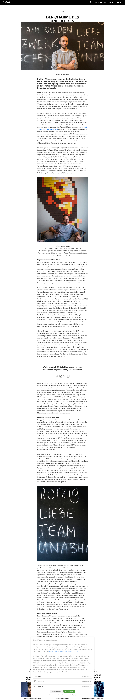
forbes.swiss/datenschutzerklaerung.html (63, 651)
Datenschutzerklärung (55, 695)
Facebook (60, 376)
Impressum (65, 695)
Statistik (40, 681)
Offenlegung (72, 695)
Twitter (57, 376)
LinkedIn (68, 376)
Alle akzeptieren (69, 691)
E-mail (64, 376)
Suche (90, 2)
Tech (62, 11)
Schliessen (123, 6)
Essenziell (37, 676)
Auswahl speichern (56, 691)
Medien (40, 687)
